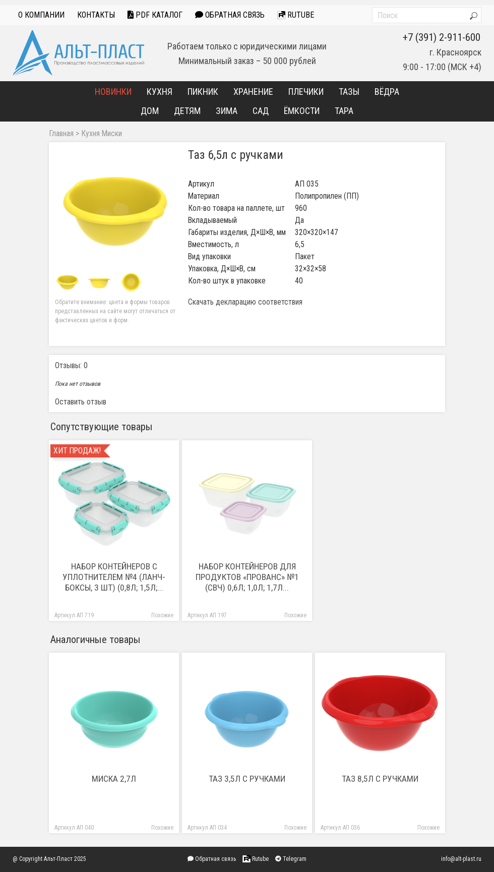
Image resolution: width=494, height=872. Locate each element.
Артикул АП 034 (207, 828)
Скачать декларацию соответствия (245, 302)
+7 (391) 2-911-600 (441, 37)
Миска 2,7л (114, 779)
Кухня (159, 91)
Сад (261, 110)
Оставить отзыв (80, 401)
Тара (344, 110)
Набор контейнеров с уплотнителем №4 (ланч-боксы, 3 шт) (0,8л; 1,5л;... (114, 577)
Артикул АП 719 (74, 615)
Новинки (113, 91)
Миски (112, 133)
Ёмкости (302, 110)
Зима (226, 110)
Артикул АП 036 (340, 828)
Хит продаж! (77, 450)
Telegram (290, 858)
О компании (41, 15)
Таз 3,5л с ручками (247, 779)
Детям (187, 110)
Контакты (96, 15)
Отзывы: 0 (71, 365)
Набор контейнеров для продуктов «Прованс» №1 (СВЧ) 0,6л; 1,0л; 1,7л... (247, 577)
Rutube (295, 15)
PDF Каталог (155, 15)
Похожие (162, 615)
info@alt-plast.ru (461, 858)
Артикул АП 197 (207, 615)
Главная (61, 133)
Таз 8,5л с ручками (380, 779)
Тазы (349, 91)
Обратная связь (230, 15)
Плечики (306, 91)
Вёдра (387, 91)
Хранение (253, 91)
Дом (150, 110)
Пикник (203, 91)
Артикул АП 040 (74, 828)
